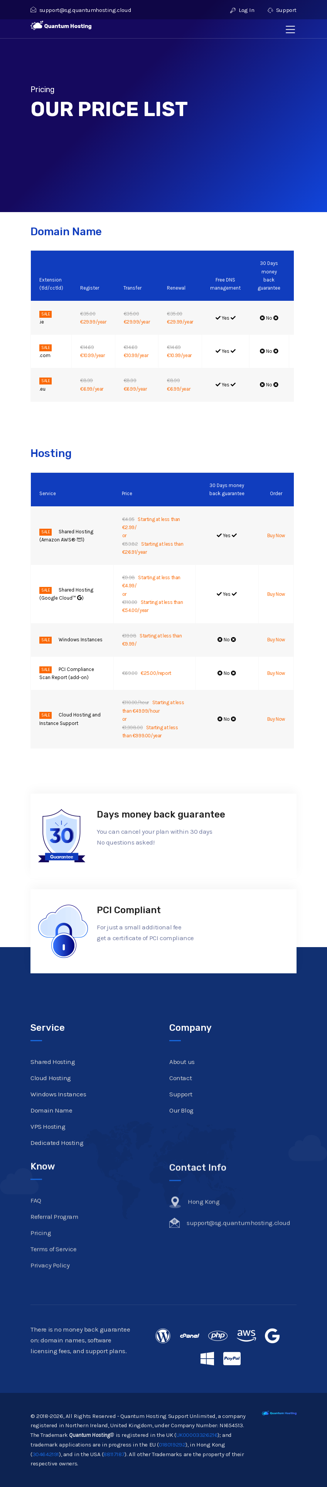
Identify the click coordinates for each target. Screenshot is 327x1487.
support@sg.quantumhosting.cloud (80, 10)
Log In (242, 10)
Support (282, 10)
